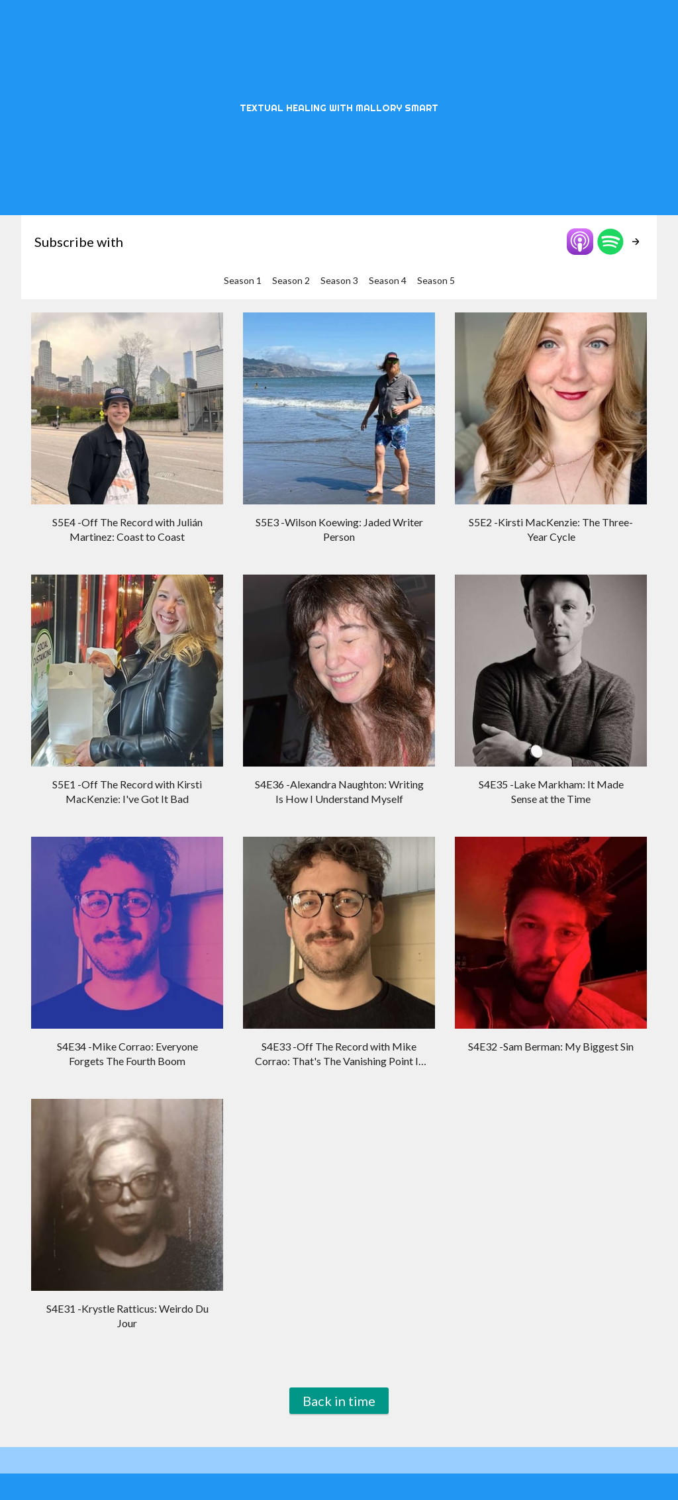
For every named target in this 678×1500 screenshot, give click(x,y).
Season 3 (339, 280)
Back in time (339, 1401)
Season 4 (388, 280)
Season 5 (436, 280)
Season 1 (243, 280)
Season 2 (291, 280)
